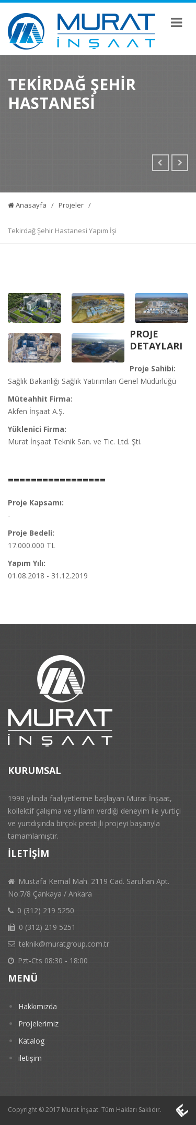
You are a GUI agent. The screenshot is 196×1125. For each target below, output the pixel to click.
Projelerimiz (38, 1024)
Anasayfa (27, 205)
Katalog (31, 1041)
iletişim (30, 1058)
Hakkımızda (37, 1006)
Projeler (71, 205)
